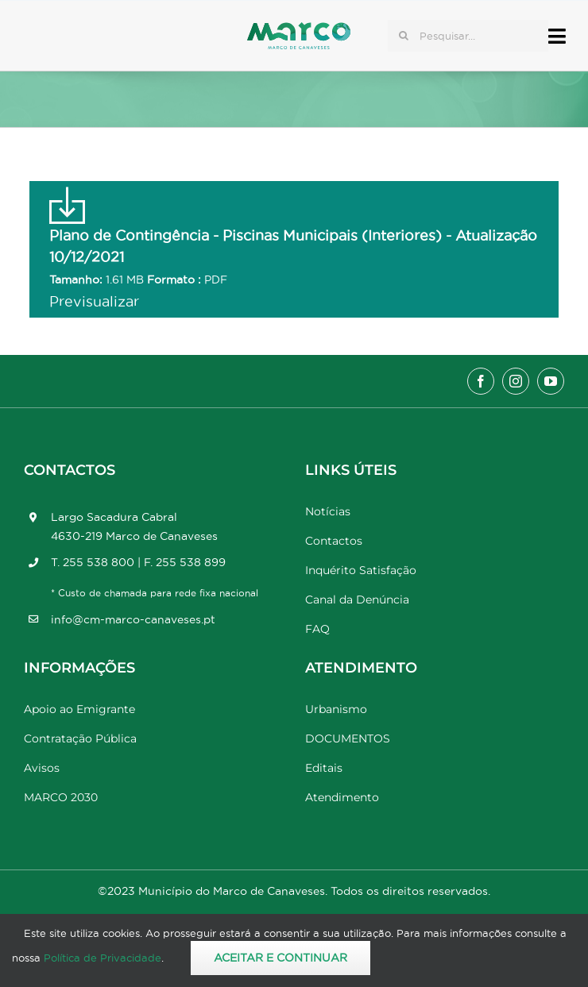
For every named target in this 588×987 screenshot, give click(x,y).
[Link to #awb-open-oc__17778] (557, 36)
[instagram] (515, 381)
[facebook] (480, 381)
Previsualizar (94, 301)
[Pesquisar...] (468, 36)
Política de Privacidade (102, 957)
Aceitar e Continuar (280, 957)
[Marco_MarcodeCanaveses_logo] (298, 29)
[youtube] (550, 381)
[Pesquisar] (404, 36)
